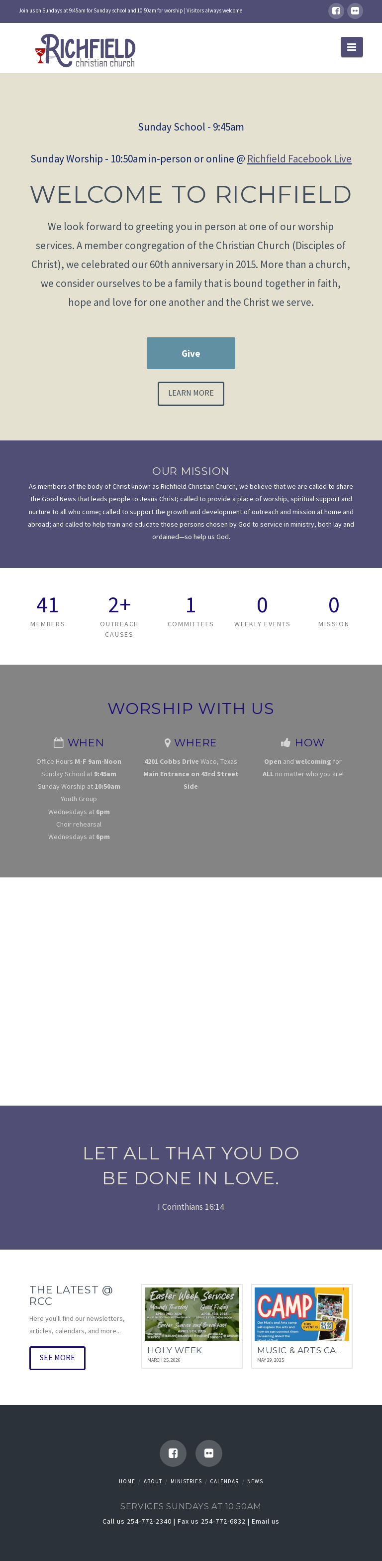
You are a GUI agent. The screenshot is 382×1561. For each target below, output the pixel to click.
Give (191, 353)
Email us (266, 1521)
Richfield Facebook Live (299, 158)
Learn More (191, 393)
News (255, 1481)
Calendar (224, 1481)
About (153, 1481)
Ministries (186, 1481)
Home (127, 1481)
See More (57, 1357)
